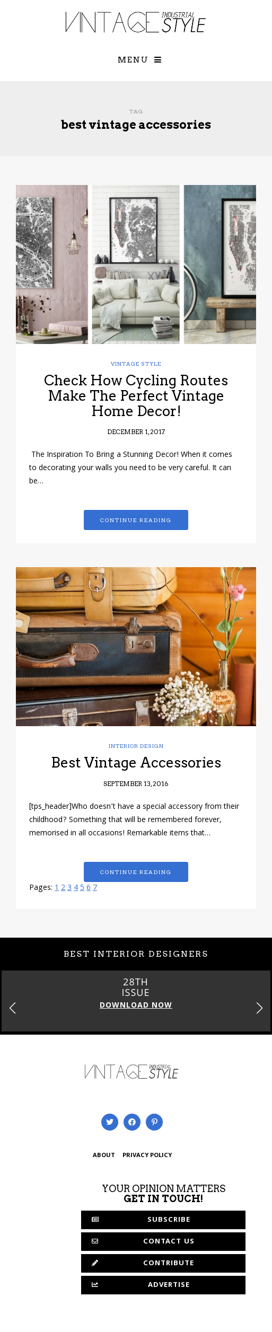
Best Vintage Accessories (136, 762)
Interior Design (136, 746)
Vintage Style (136, 363)
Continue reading (136, 520)
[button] (259, 1008)
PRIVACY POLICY (147, 1156)
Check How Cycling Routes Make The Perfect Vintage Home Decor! (136, 395)
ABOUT (104, 1156)
